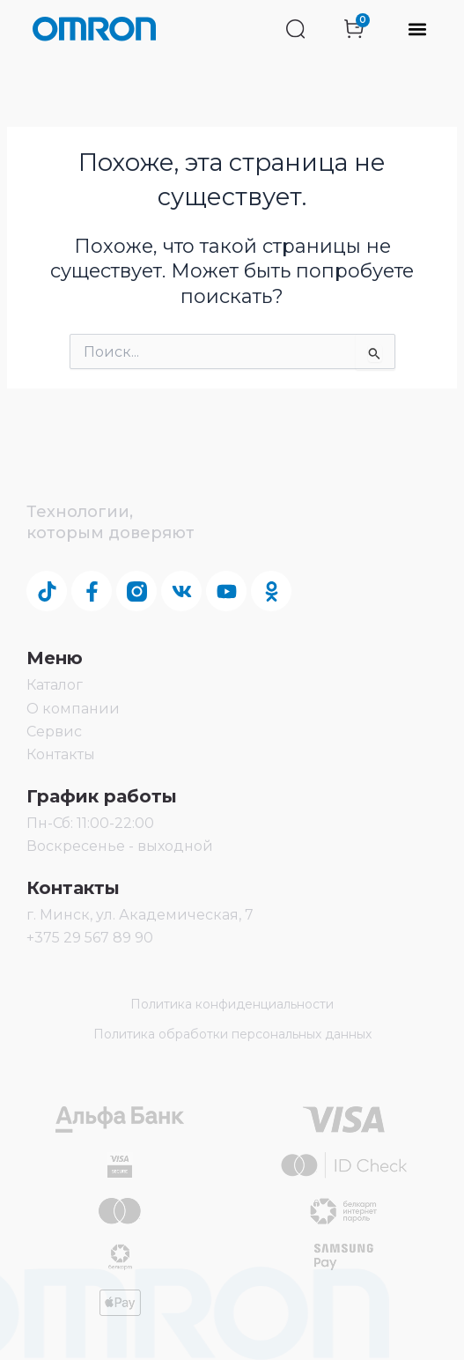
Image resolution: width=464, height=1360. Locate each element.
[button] (416, 29)
